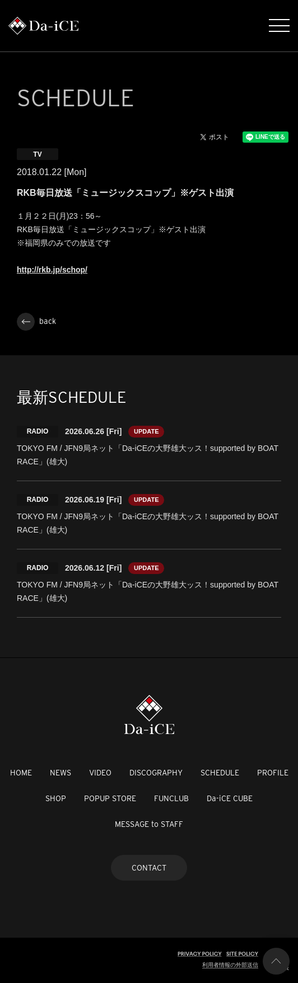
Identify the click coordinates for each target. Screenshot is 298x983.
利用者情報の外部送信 (230, 965)
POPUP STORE (110, 798)
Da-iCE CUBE (230, 798)
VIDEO (100, 772)
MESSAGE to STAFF (149, 824)
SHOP (55, 798)
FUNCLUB (171, 798)
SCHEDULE (220, 772)
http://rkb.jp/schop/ (52, 269)
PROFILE (272, 772)
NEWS (60, 772)
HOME (21, 772)
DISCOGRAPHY (156, 772)
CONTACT (149, 867)
